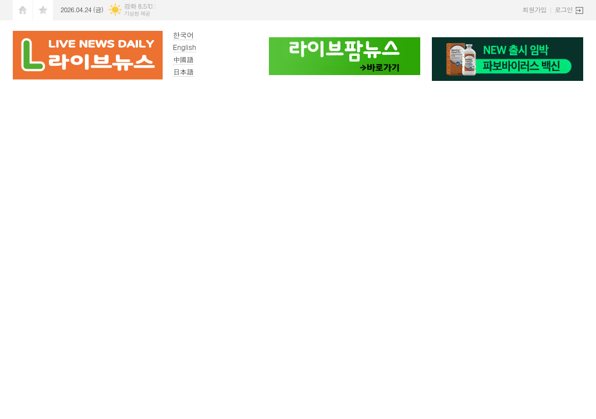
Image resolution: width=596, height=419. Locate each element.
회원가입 (535, 9)
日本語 (183, 71)
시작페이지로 (23, 10)
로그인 (564, 9)
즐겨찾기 (43, 10)
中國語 (183, 59)
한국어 (183, 35)
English (184, 47)
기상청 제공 (137, 13)
